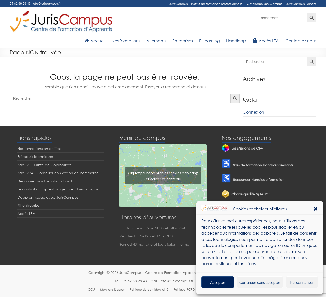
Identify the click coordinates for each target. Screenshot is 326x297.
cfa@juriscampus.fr (47, 3)
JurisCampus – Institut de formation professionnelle (206, 4)
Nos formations (126, 40)
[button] (315, 208)
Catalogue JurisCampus (264, 4)
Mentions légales (112, 289)
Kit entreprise (28, 205)
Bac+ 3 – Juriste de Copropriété (44, 164)
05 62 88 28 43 (20, 3)
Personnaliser (302, 282)
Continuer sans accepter (259, 282)
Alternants (156, 40)
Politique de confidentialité (149, 289)
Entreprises (182, 40)
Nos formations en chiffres (39, 148)
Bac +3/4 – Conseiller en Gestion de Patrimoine (58, 173)
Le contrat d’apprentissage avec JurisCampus (57, 189)
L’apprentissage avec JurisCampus (47, 197)
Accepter (217, 282)
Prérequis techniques (35, 156)
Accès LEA (26, 213)
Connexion (253, 112)
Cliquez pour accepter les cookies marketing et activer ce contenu (163, 176)
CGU (91, 289)
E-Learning (209, 40)
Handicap (236, 40)
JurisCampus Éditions (301, 4)
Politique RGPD (184, 289)
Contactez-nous (300, 40)
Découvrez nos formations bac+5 (45, 181)
